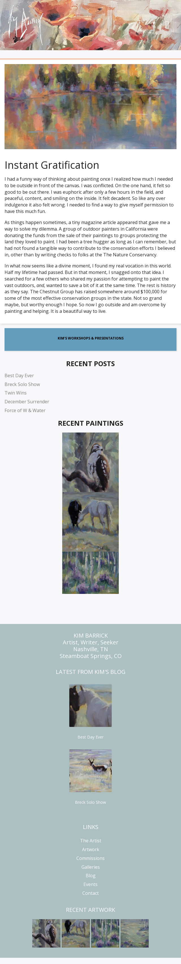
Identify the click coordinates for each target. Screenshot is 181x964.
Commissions (90, 858)
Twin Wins (16, 393)
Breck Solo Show (22, 384)
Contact (90, 893)
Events (90, 884)
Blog (91, 875)
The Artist (90, 841)
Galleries (90, 867)
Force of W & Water (25, 410)
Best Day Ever (19, 375)
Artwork (90, 849)
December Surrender (27, 401)
